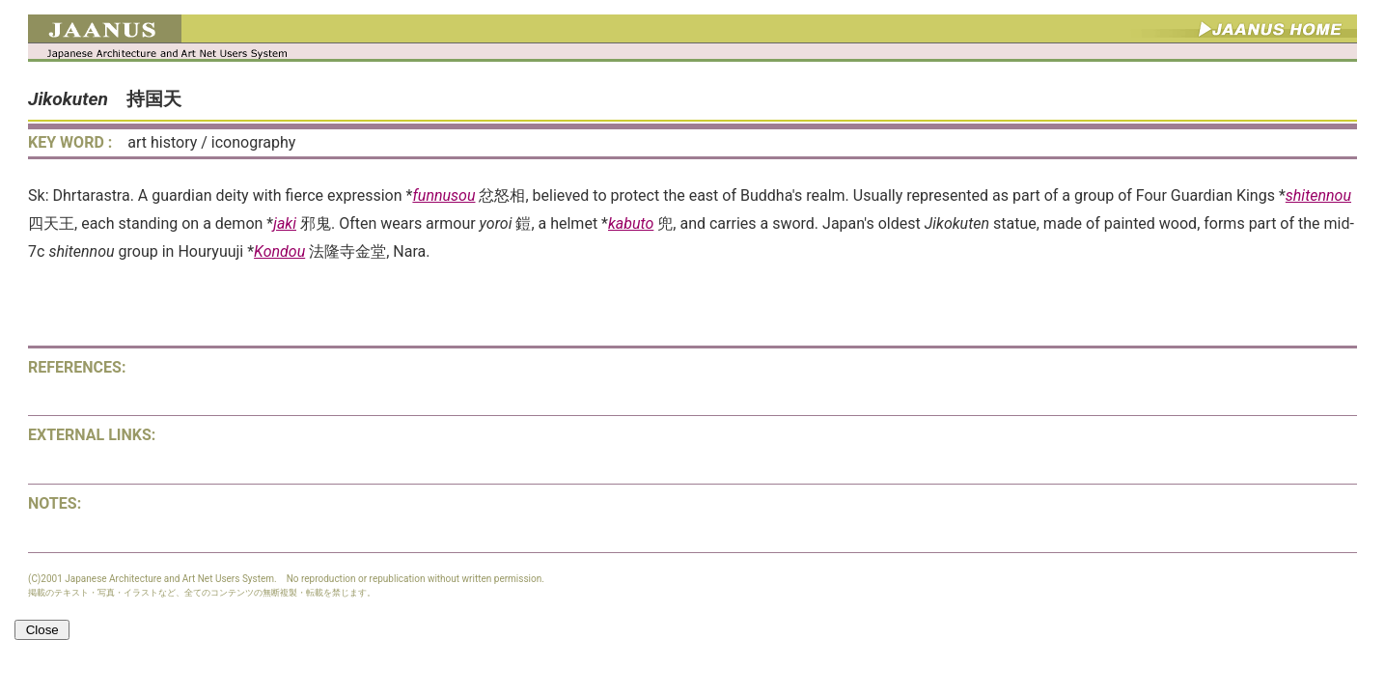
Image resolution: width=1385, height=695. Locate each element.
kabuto (630, 223)
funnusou (443, 195)
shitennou (1318, 195)
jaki (284, 223)
